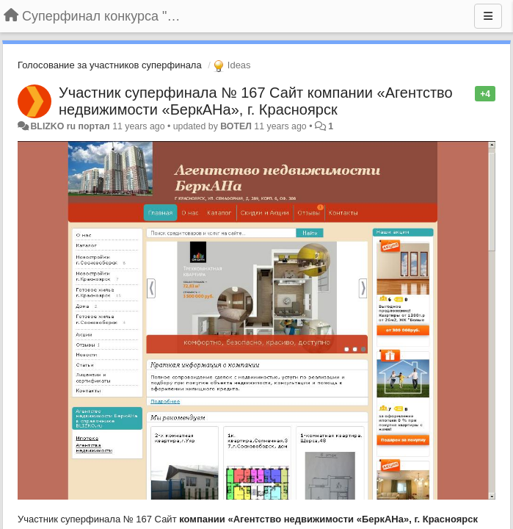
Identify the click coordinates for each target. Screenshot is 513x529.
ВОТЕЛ (236, 126)
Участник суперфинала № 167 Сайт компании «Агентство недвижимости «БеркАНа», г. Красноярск (256, 101)
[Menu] (488, 16)
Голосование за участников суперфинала (110, 65)
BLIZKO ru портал (69, 126)
